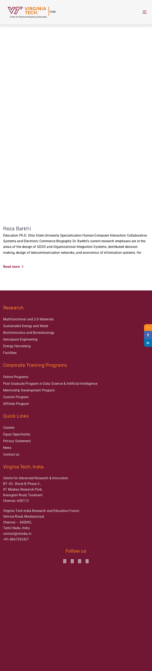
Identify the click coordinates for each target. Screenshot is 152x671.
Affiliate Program (16, 404)
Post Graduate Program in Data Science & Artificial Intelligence (50, 384)
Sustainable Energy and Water (25, 326)
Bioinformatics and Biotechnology (28, 333)
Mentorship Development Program (29, 390)
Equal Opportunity (16, 434)
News (7, 448)
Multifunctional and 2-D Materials (28, 319)
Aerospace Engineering (20, 339)
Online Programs (15, 377)
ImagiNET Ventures (83, 666)
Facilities (10, 353)
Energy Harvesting (17, 346)
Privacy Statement (17, 441)
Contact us (11, 454)
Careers (8, 428)
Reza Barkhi (17, 228)
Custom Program (16, 397)
